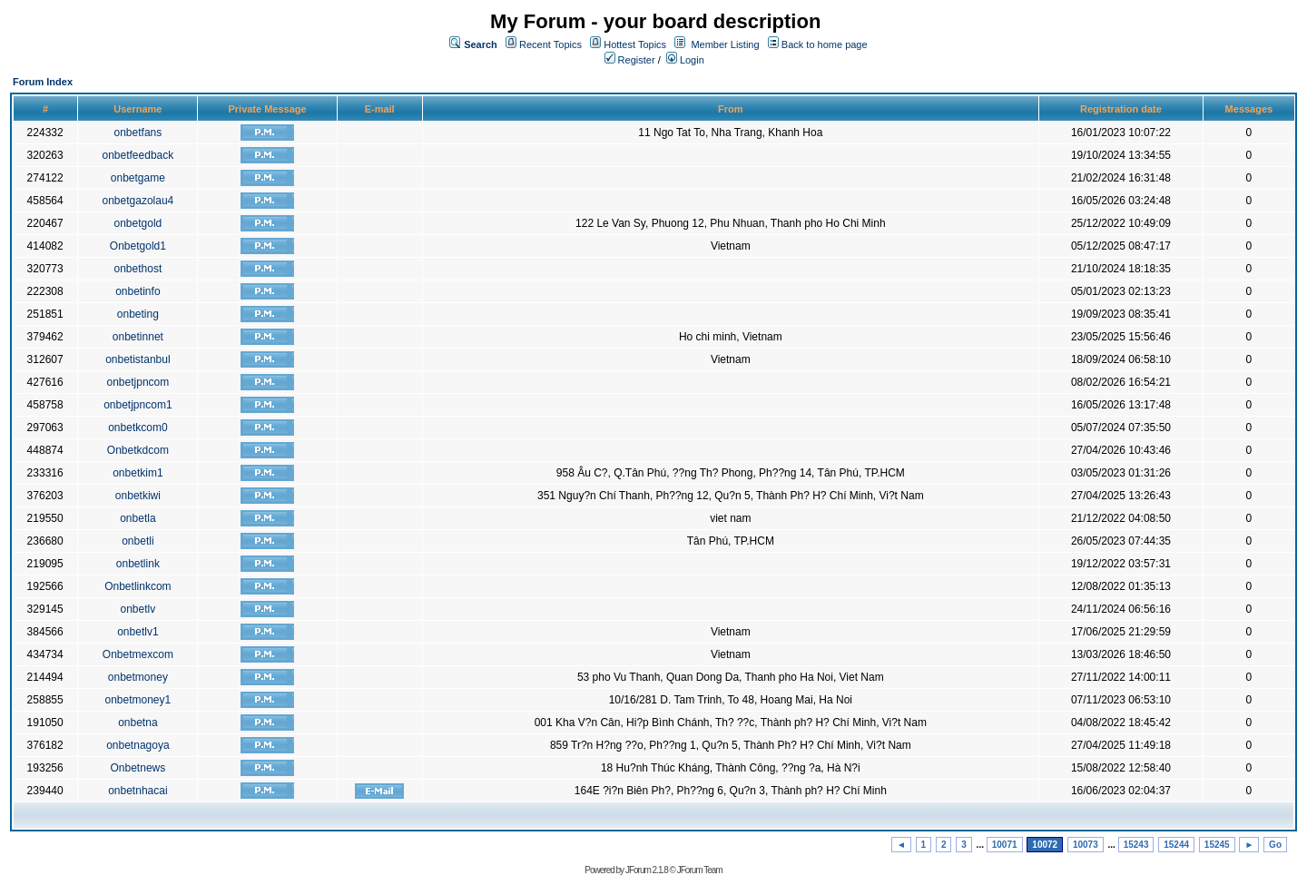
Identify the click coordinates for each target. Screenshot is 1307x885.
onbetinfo (137, 291)
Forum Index (43, 81)
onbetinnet (138, 336)
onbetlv (138, 609)
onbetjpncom (138, 382)
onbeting (138, 314)
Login (685, 59)
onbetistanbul (137, 359)
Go (1275, 845)
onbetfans (138, 132)
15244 (1176, 845)
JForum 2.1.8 (646, 870)
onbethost (138, 268)
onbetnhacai (137, 790)
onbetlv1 (137, 631)
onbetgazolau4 (138, 200)
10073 (1085, 845)
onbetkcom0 (137, 427)
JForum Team (699, 870)
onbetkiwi (138, 495)
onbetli (137, 541)
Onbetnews (138, 768)
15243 (1136, 845)
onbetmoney (138, 677)
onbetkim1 (137, 473)
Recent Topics (550, 44)
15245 (1217, 845)
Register (629, 59)
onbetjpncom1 (137, 404)
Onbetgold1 (138, 246)
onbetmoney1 (138, 699)
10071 (1004, 845)
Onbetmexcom (138, 654)
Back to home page (824, 44)
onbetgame (138, 178)
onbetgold (138, 223)
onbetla (137, 518)
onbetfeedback (138, 155)
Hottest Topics (635, 44)
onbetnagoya (137, 745)
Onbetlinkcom (137, 586)
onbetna (137, 722)
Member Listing (725, 44)
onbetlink (138, 563)
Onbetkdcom (138, 450)
